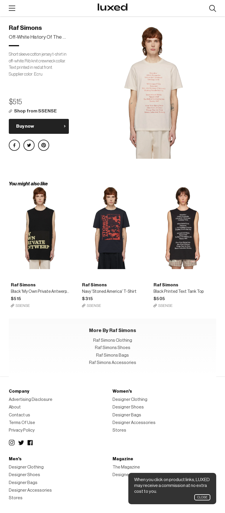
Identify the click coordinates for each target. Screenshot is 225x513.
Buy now (25, 126)
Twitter (21, 443)
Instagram (12, 443)
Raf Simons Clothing (112, 340)
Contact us (19, 415)
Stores (119, 430)
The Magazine (126, 467)
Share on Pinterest (43, 145)
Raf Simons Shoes (112, 348)
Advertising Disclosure (30, 399)
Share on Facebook (14, 145)
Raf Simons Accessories (112, 362)
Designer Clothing (129, 399)
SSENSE (23, 305)
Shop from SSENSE (35, 111)
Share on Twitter (29, 145)
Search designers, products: (212, 8)
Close (202, 497)
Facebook (30, 443)
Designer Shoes (128, 407)
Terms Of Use (22, 422)
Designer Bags (126, 415)
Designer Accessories (134, 422)
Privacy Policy (22, 430)
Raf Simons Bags (112, 355)
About (15, 407)
